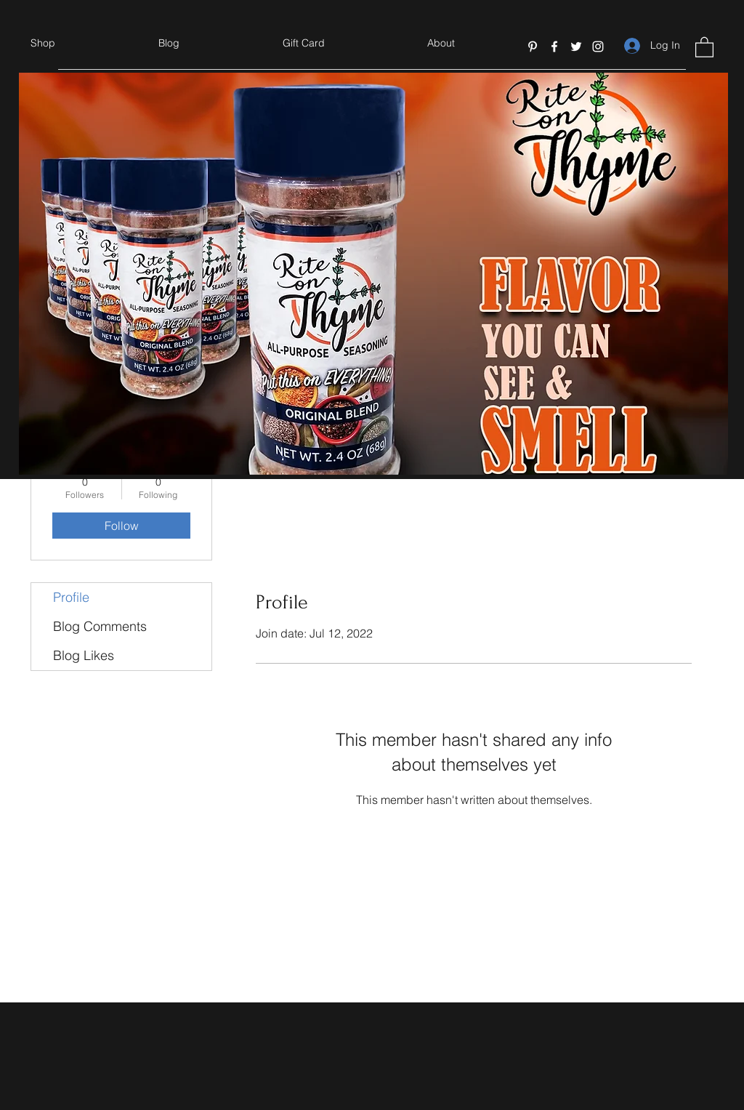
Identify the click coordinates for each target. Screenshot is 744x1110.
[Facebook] (554, 46)
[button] (704, 46)
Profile (71, 597)
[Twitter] (576, 46)
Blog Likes (83, 655)
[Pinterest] (532, 46)
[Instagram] (598, 46)
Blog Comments (100, 626)
